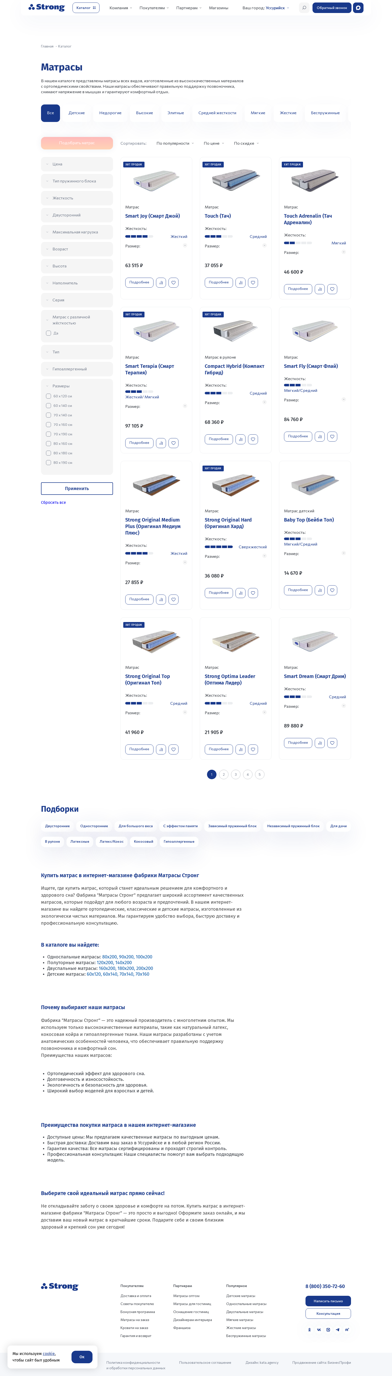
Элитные (176, 112)
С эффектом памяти (180, 824)
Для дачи (338, 824)
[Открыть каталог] (86, 7)
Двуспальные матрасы (244, 1310)
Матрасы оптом (186, 1294)
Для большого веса (135, 824)
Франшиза (181, 1326)
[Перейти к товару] (156, 228)
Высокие (144, 112)
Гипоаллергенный (69, 368)
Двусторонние (57, 824)
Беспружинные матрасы (246, 1334)
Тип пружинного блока (74, 180)
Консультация (328, 1312)
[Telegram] (338, 1328)
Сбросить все (53, 502)
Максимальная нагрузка (75, 231)
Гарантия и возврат (136, 1334)
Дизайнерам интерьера (192, 1318)
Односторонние (94, 824)
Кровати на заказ (134, 1326)
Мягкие (258, 112)
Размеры (61, 385)
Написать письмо (328, 1299)
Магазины (218, 7)
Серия (58, 299)
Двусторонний (66, 214)
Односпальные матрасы (246, 1302)
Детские (76, 112)
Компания (119, 7)
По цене (212, 143)
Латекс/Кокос (112, 839)
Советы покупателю (137, 1302)
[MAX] (328, 1328)
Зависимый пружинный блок (232, 824)
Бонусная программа (137, 1310)
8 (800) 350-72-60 (325, 1285)
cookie (49, 1353)
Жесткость (62, 197)
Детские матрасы (240, 1294)
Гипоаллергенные (179, 839)
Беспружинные (325, 112)
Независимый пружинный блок (293, 824)
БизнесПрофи (339, 1361)
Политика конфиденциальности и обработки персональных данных (135, 1363)
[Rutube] (347, 1328)
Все (50, 112)
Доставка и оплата (135, 1294)
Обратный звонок (332, 7)
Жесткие (288, 112)
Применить (77, 488)
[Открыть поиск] (304, 7)
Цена (57, 163)
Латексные (79, 839)
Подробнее (140, 282)
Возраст (60, 248)
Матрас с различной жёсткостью (71, 319)
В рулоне (52, 839)
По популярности (172, 143)
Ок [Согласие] (82, 1357)
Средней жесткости (217, 112)
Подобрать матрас (77, 142)
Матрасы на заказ (134, 1318)
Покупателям (152, 7)
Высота (59, 265)
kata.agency (269, 1361)
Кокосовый (143, 839)
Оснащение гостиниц (191, 1310)
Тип (55, 351)
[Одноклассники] (310, 1328)
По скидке (244, 143)
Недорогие (110, 112)
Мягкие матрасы (239, 1318)
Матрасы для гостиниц (192, 1302)
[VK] (319, 1328)
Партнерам (187, 7)
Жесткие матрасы (241, 1326)
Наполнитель (65, 282)
